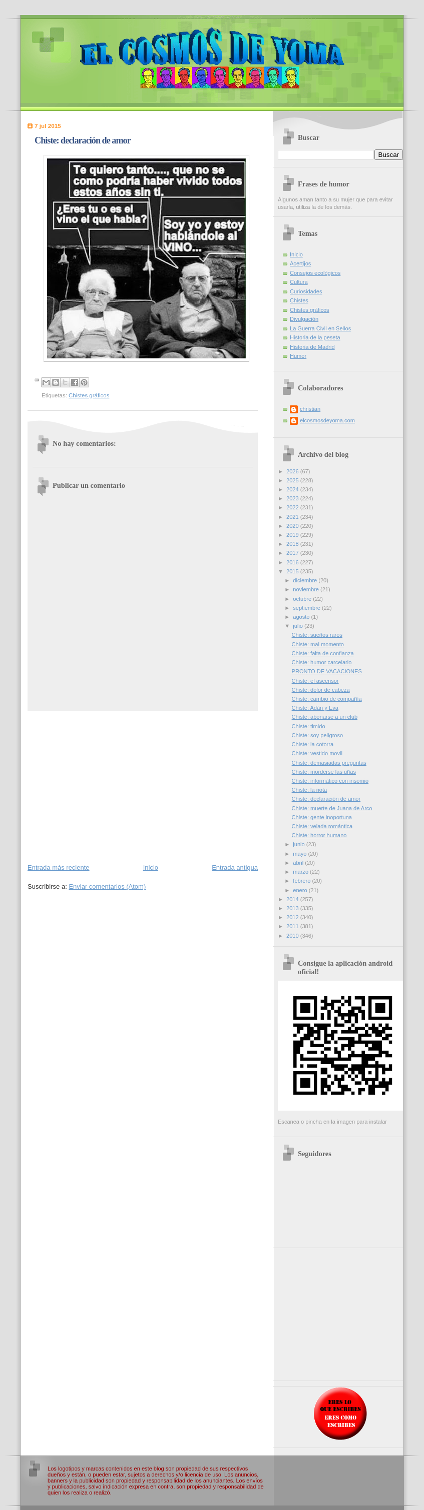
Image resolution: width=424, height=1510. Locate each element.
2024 (293, 489)
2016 (293, 562)
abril (299, 863)
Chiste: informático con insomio (330, 781)
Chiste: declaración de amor (326, 799)
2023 (293, 498)
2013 (293, 908)
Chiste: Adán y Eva (315, 708)
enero (300, 890)
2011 (293, 926)
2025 (293, 480)
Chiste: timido (308, 726)
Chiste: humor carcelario (322, 662)
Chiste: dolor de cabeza (321, 690)
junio (299, 844)
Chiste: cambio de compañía (327, 699)
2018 (293, 544)
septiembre (307, 608)
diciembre (305, 580)
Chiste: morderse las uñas (324, 772)
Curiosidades (306, 291)
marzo (301, 872)
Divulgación (304, 319)
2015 (293, 571)
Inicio (150, 867)
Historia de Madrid (312, 347)
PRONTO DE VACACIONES (327, 671)
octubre (303, 599)
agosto (302, 617)
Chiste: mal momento (318, 644)
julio (298, 626)
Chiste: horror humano (319, 835)
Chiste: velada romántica (322, 826)
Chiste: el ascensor (315, 681)
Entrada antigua (235, 867)
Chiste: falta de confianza (323, 653)
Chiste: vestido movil (317, 753)
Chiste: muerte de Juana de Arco (332, 808)
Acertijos (300, 263)
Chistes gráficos (89, 395)
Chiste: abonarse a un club (324, 717)
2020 (293, 526)
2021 (293, 517)
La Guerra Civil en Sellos (320, 328)
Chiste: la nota (309, 790)
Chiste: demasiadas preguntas (329, 763)
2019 (293, 535)
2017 (293, 553)
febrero (302, 881)
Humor (298, 356)
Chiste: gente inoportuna (322, 817)
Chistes (299, 300)
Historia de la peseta (315, 337)
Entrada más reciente (59, 867)
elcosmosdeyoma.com (327, 420)
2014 (293, 899)
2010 (293, 936)
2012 (293, 917)
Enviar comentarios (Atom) (107, 886)
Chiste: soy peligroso (317, 735)
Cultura (299, 282)
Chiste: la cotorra (313, 744)
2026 (293, 471)
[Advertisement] (143, 786)
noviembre (306, 589)
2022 (293, 507)
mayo (300, 854)
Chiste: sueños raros (317, 635)
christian (310, 409)
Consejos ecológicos (315, 273)
